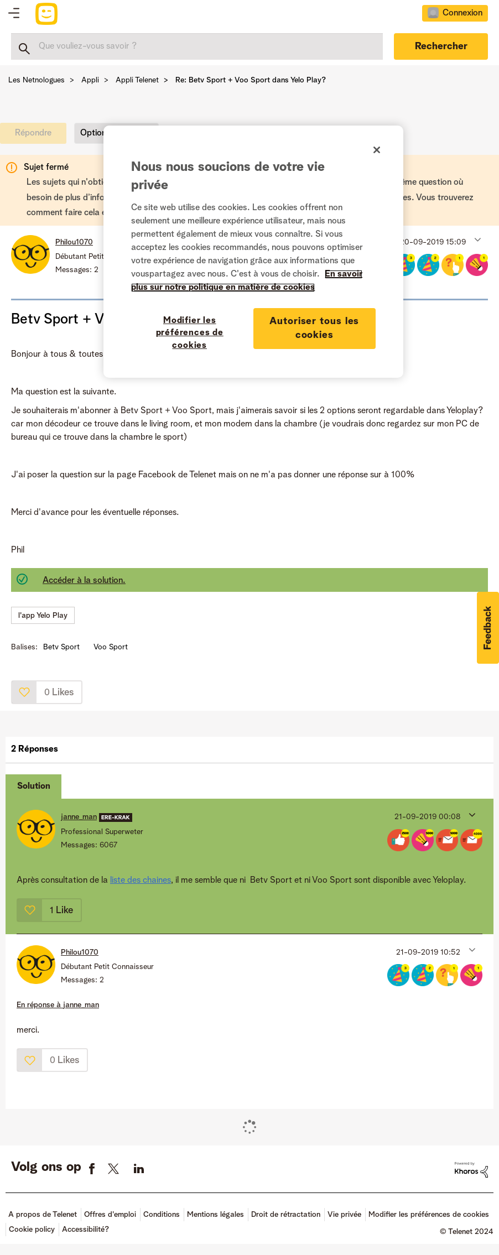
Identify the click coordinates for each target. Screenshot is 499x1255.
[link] (36, 136)
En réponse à (58, 1005)
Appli (90, 80)
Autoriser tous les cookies (314, 328)
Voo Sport (110, 647)
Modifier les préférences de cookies (428, 1214)
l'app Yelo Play (42, 615)
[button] (476, 239)
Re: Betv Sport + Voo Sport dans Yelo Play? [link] (250, 80)
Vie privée (344, 1214)
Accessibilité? (85, 1229)
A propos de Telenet (42, 1214)
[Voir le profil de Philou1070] (74, 242)
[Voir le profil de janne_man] (79, 817)
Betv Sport (61, 647)
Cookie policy (32, 1229)
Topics (14, 14)
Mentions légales (215, 1214)
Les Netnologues (36, 80)
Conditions (161, 1214)
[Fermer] (377, 150)
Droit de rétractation (285, 1214)
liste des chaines (140, 880)
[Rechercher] (197, 46)
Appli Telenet (137, 80)
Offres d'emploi (110, 1214)
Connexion (462, 13)
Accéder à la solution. (84, 580)
